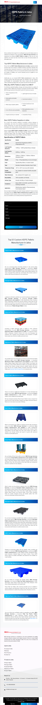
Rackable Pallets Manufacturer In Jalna (15, 470)
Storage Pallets (8, 664)
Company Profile (8, 648)
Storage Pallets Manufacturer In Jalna (14, 280)
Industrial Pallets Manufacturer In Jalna (15, 312)
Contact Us (7, 654)
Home (14, 15)
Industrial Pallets (8, 666)
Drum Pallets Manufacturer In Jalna (14, 439)
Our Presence (7, 652)
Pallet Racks (33, 618)
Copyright (7, 698)
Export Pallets (7, 670)
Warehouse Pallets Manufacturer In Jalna (15, 342)
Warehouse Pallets (9, 668)
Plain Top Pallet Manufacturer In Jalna (14, 563)
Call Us (13, 703)
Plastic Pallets (7, 662)
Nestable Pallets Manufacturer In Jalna (15, 501)
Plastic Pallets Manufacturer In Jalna (14, 250)
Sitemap (6, 650)
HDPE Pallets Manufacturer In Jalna (14, 533)
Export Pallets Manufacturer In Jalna (14, 375)
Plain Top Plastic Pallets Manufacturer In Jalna (16, 596)
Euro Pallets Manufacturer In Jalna (13, 408)
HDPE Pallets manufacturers (24, 78)
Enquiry (29, 703)
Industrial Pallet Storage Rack (16, 369)
